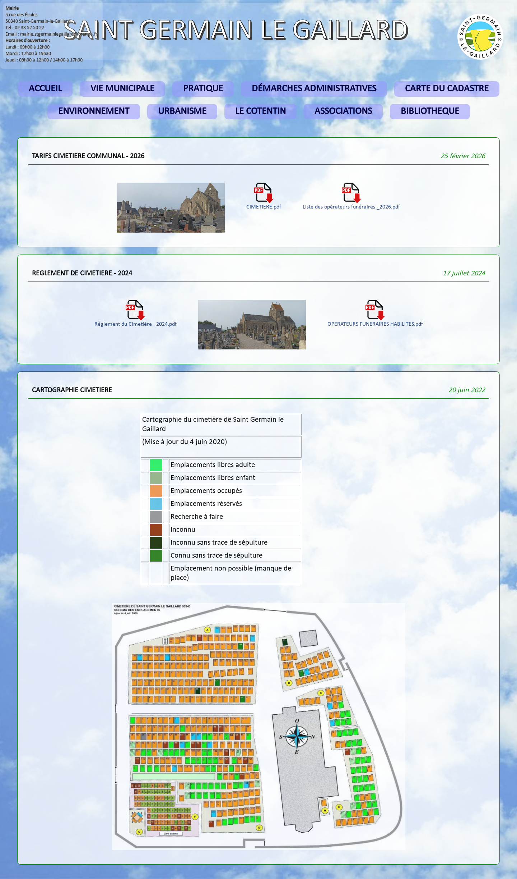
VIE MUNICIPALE (122, 89)
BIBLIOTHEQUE (430, 111)
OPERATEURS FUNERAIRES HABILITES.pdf (375, 321)
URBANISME (182, 111)
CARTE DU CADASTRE (447, 89)
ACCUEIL (45, 89)
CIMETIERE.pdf (263, 204)
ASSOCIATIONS (343, 111)
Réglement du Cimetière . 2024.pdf (135, 321)
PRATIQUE (203, 89)
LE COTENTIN (260, 111)
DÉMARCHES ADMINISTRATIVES (314, 89)
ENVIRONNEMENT (93, 111)
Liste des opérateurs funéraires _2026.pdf (351, 204)
